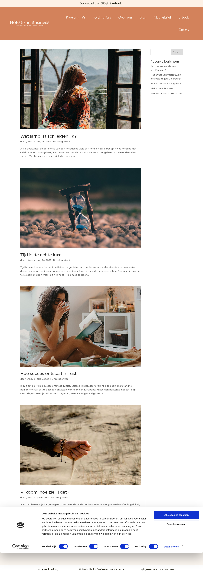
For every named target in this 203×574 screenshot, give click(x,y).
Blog (143, 17)
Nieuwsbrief (162, 17)
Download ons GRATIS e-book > (101, 3)
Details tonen (171, 567)
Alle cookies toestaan (176, 536)
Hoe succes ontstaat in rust (48, 373)
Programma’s (75, 17)
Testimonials (102, 17)
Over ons (125, 17)
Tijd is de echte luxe (41, 254)
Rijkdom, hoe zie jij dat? (44, 492)
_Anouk (30, 141)
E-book (184, 17)
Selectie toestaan (176, 545)
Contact (184, 29)
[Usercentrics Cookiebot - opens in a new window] (20, 567)
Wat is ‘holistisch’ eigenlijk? (48, 136)
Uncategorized (61, 141)
